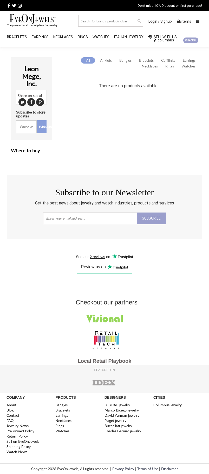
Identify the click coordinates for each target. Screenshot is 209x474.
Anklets (106, 60)
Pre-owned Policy (20, 430)
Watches (101, 37)
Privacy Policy (123, 468)
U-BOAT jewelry (117, 404)
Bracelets (17, 37)
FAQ (10, 420)
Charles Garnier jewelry (122, 430)
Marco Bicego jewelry (121, 410)
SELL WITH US (162, 37)
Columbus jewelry (167, 404)
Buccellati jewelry (118, 425)
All (88, 60)
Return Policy (17, 436)
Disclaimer (169, 468)
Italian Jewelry (128, 37)
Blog (10, 410)
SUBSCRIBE (43, 126)
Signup (166, 21)
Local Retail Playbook (105, 361)
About (11, 404)
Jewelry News (17, 425)
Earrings (40, 37)
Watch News (16, 451)
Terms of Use (147, 468)
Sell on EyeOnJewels (22, 441)
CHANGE (191, 40)
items (184, 21)
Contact (12, 415)
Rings (83, 37)
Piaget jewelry (115, 420)
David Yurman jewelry (121, 415)
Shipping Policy (18, 446)
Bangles (125, 60)
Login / (154, 21)
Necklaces (63, 37)
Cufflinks (168, 60)
